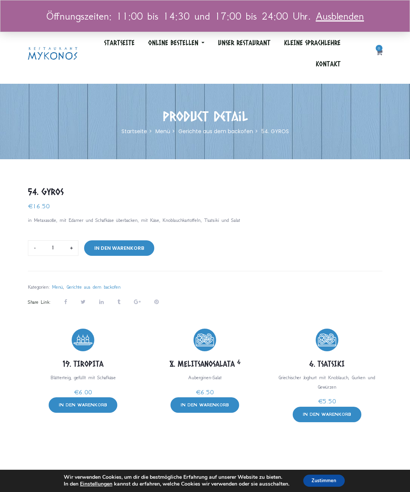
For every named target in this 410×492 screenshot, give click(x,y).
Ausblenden (340, 16)
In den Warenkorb (119, 248)
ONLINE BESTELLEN (176, 42)
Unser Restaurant (244, 42)
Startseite (119, 42)
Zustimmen (323, 480)
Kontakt (328, 64)
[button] (379, 53)
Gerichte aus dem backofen (215, 131)
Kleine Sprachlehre (312, 42)
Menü (162, 131)
